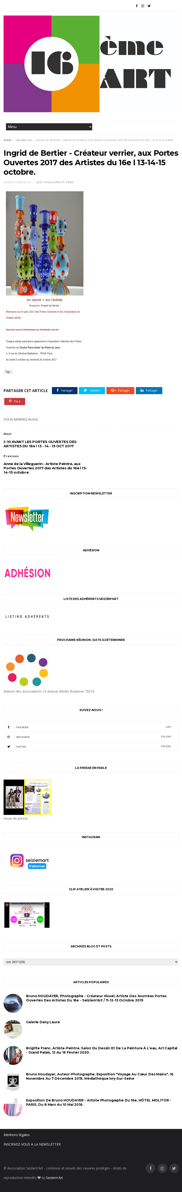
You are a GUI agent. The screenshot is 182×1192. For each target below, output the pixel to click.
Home (7, 140)
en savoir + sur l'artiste (45, 300)
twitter (87, 746)
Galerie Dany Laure (43, 1022)
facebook (87, 727)
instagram (87, 736)
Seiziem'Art (54, 1177)
